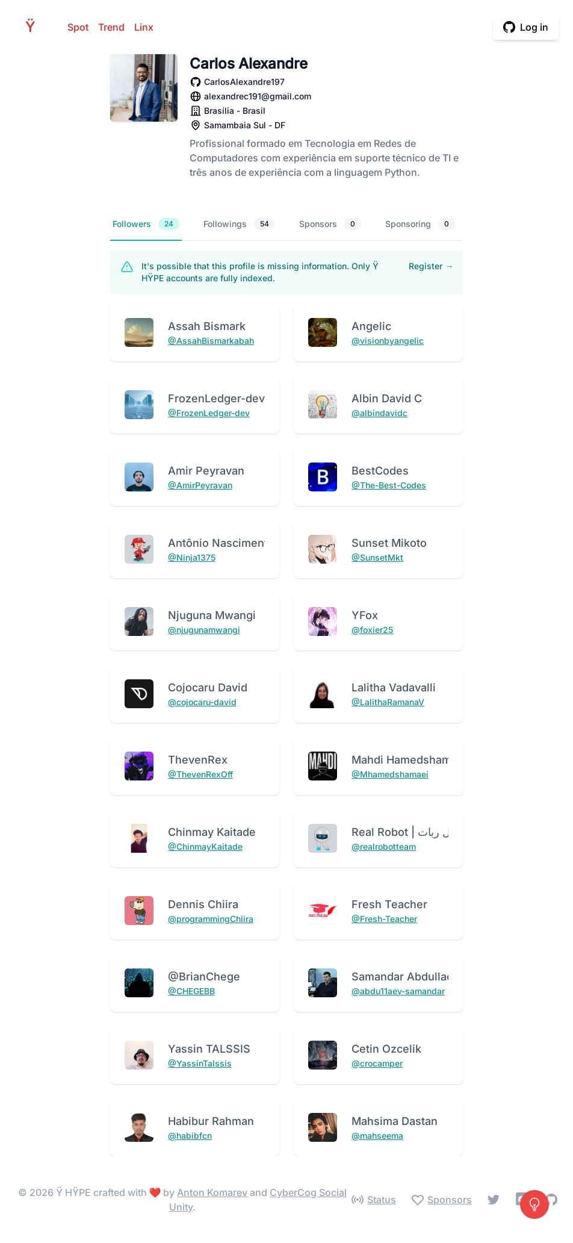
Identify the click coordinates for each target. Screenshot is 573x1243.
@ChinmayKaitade (205, 846)
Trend (111, 27)
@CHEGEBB (191, 991)
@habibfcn (190, 1135)
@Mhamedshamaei (390, 774)
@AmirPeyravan (200, 485)
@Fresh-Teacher (384, 919)
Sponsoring (420, 224)
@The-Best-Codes (389, 485)
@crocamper (377, 1063)
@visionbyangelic (388, 340)
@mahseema (377, 1135)
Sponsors (330, 224)
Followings (239, 224)
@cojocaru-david (202, 702)
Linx (143, 27)
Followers (146, 224)
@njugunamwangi (204, 630)
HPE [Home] (33, 27)
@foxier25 (372, 630)
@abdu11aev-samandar (398, 991)
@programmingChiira (210, 919)
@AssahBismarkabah (211, 340)
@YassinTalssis (200, 1063)
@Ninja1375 (191, 557)
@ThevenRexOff (200, 774)
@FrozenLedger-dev (209, 413)
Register (431, 266)
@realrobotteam (384, 846)
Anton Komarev (212, 1192)
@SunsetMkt (377, 557)
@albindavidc (379, 413)
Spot (77, 27)
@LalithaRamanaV (388, 702)
